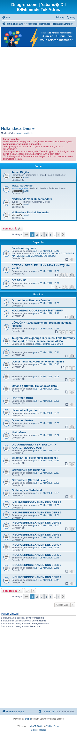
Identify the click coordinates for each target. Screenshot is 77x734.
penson (37, 344)
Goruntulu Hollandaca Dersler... (32, 300)
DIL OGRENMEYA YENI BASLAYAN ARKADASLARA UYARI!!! (34, 446)
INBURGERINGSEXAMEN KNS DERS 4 (36, 544)
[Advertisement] (38, 85)
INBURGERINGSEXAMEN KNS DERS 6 (36, 522)
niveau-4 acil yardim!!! (26, 410)
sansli (19, 133)
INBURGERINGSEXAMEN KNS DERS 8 (36, 502)
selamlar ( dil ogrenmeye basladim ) (35, 457)
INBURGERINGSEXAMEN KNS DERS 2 (36, 565)
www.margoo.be (22, 185)
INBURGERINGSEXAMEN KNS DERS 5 (36, 534)
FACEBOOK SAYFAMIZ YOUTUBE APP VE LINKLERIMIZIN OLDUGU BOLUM (43, 254)
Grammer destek (22, 420)
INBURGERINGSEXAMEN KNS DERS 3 (36, 554)
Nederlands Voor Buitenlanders (32, 199)
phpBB (28, 719)
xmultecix (28, 133)
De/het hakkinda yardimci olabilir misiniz (38, 361)
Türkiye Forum (52, 726)
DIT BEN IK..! (20, 280)
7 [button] (58, 234)
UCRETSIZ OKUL (23, 398)
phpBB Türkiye (37, 726)
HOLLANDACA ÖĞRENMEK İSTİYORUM (37, 310)
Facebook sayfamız (24, 248)
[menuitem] (6, 17)
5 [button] (51, 234)
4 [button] (46, 234)
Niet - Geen (19, 432)
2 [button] (37, 234)
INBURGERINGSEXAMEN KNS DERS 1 (36, 577)
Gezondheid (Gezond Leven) (30, 480)
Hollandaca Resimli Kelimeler (30, 212)
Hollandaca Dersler (18, 128)
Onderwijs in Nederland (27, 490)
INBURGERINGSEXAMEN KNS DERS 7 (36, 512)
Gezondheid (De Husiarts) (28, 470)
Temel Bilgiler (20, 172)
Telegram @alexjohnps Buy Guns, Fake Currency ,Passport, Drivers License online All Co (43, 339)
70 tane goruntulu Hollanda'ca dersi (34, 385)
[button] (26, 234)
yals (35, 251)
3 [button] (41, 234)
